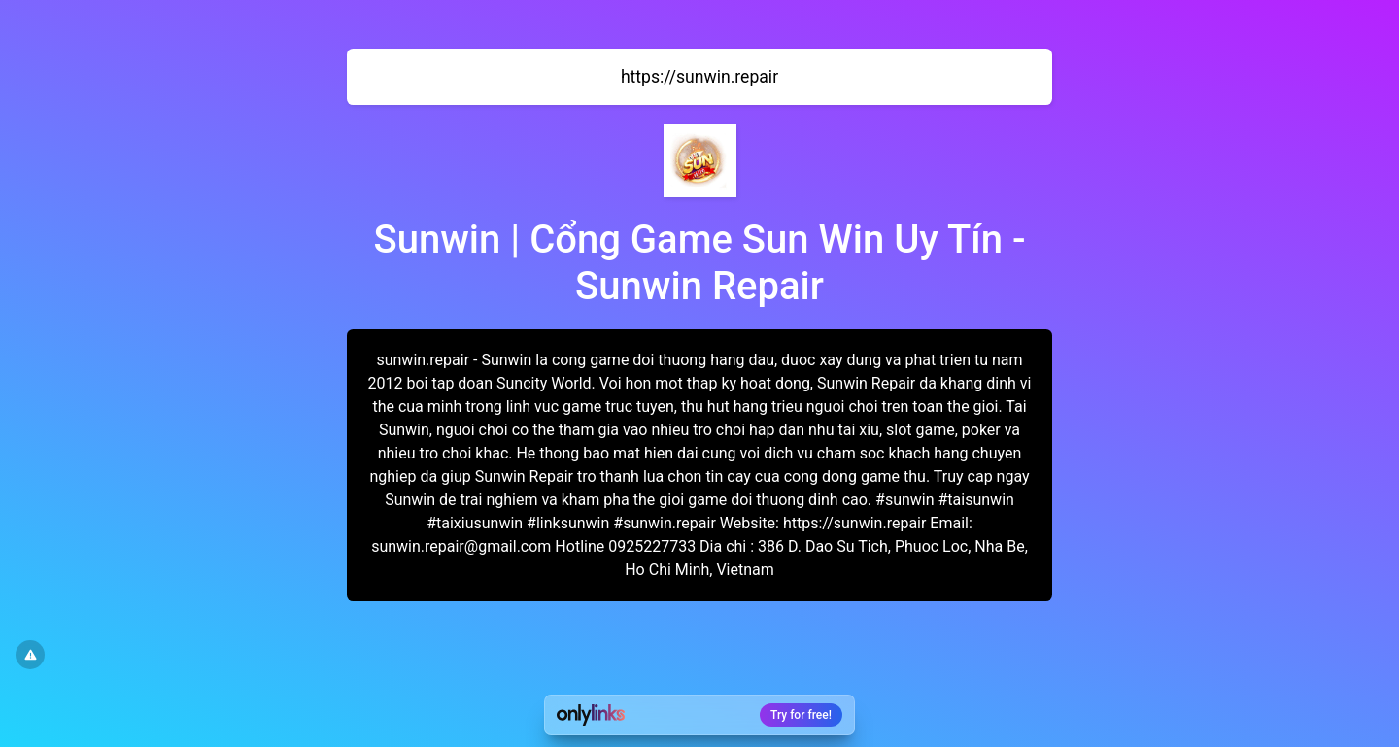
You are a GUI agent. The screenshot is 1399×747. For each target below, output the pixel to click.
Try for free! (801, 715)
